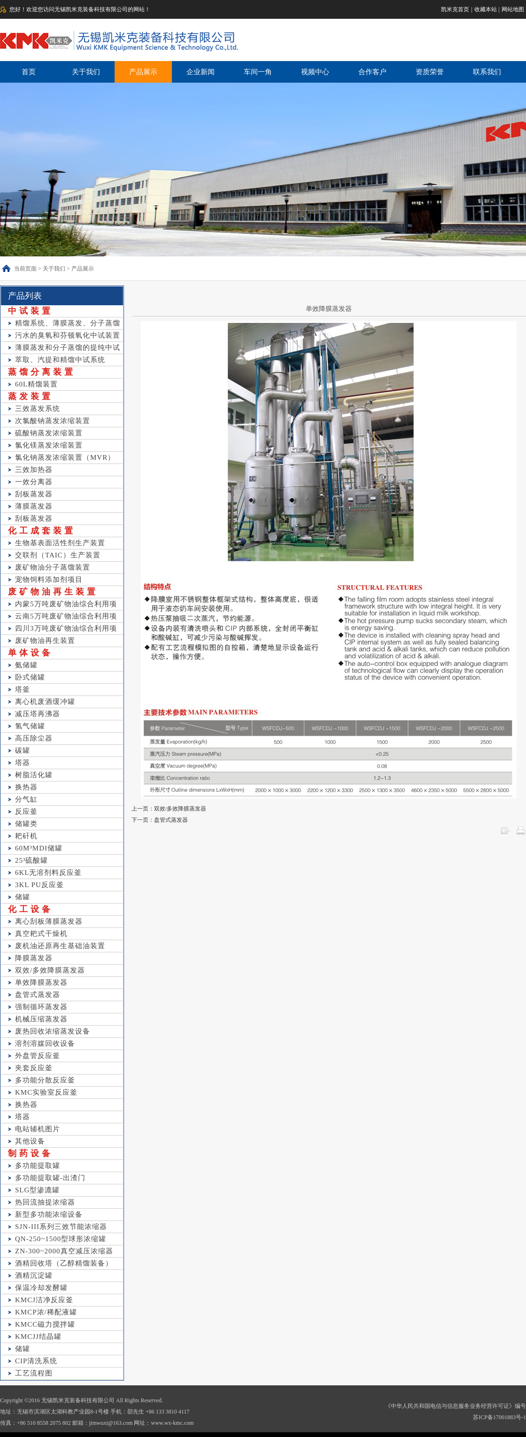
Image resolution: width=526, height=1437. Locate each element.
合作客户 (372, 72)
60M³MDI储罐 (38, 848)
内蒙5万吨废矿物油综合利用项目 (66, 605)
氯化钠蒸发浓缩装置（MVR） (65, 457)
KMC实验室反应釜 (46, 1092)
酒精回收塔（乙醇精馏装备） (64, 1263)
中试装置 (30, 311)
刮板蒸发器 (34, 494)
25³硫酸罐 (31, 860)
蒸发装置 (30, 396)
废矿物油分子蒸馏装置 (52, 567)
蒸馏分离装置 (42, 372)
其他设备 (30, 1141)
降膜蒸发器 (34, 958)
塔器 (22, 762)
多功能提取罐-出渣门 (50, 1178)
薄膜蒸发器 (34, 506)
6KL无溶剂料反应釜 (48, 872)
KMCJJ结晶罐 (38, 1336)
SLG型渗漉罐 (37, 1190)
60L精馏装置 (36, 384)
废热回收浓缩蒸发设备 (52, 1031)
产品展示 (143, 72)
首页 (29, 72)
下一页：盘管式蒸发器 (160, 820)
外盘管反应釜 (37, 1055)
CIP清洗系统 (36, 1361)
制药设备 (30, 1153)
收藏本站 (485, 9)
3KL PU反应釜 (39, 884)
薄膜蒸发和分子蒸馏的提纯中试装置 (67, 349)
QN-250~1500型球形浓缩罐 (60, 1239)
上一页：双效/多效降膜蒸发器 (169, 808)
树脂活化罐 (34, 775)
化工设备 (30, 909)
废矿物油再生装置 (53, 591)
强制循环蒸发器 (41, 1007)
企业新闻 (200, 72)
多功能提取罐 (37, 1165)
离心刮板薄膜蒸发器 (49, 921)
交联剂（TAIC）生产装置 (58, 555)
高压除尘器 (34, 738)
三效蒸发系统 (37, 408)
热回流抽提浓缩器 (45, 1202)
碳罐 (22, 750)
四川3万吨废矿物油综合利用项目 (66, 629)
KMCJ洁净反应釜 (44, 1300)
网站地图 (513, 9)
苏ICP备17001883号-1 (499, 1417)
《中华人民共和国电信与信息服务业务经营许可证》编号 (455, 1406)
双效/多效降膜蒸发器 (50, 970)
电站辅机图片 (37, 1129)
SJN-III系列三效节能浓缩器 (61, 1226)
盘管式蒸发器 (37, 994)
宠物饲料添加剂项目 (49, 579)
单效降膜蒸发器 (41, 982)
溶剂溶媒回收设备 (45, 1043)
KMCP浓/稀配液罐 (46, 1312)
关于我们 (86, 72)
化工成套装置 (42, 530)
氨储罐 (26, 665)
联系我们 (487, 72)
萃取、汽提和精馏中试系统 (60, 359)
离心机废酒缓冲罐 (45, 701)
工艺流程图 (34, 1373)
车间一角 (258, 72)
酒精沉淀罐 (34, 1275)
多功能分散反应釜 (45, 1080)
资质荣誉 (430, 72)
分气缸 (26, 799)
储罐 (22, 897)
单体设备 (30, 652)
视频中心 (315, 72)
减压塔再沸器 (37, 714)
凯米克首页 (455, 9)
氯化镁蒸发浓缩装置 (49, 445)
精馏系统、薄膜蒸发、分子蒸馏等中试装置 (67, 324)
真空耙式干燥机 (41, 933)
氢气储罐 (30, 726)
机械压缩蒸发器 (41, 1019)
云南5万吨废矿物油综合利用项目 (66, 617)
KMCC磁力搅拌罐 (45, 1324)
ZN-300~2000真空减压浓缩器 (64, 1251)
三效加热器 (34, 469)
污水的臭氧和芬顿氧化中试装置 (67, 335)
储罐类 (26, 823)
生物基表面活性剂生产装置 (60, 543)
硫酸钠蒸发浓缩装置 (49, 433)
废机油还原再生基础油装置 (60, 946)
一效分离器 (34, 482)
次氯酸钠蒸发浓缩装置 (52, 421)
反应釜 (26, 811)
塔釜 (22, 689)
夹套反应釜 (34, 1068)
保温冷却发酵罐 (41, 1287)
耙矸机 (26, 836)
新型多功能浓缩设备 (49, 1214)
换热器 (26, 787)
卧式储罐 (30, 677)
